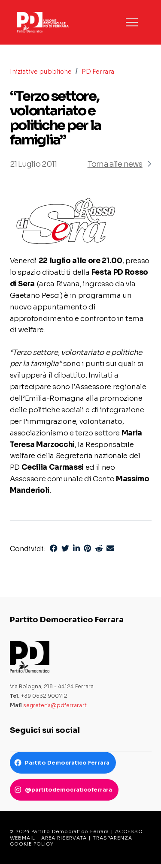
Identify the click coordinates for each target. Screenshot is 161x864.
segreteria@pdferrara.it (55, 705)
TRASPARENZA (112, 838)
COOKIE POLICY (32, 844)
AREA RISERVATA (64, 838)
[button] (132, 22)
